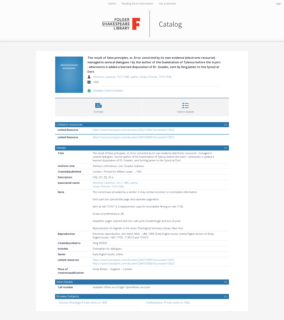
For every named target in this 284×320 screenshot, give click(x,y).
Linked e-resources (70, 124)
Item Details (65, 282)
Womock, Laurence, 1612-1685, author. (116, 77)
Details (61, 148)
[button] (108, 90)
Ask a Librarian (167, 3)
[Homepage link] (142, 23)
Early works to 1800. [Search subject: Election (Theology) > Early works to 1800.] (96, 302)
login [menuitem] (278, 3)
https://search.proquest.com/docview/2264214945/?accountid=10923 (133, 130)
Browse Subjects (68, 296)
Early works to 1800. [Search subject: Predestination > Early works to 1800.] (178, 302)
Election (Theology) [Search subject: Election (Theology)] (70, 302)
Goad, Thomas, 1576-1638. (156, 77)
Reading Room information (137, 3)
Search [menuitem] (112, 3)
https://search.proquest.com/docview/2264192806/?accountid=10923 (133, 137)
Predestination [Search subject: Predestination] (154, 302)
